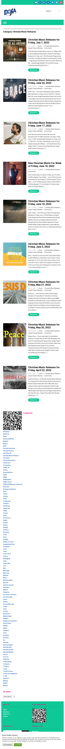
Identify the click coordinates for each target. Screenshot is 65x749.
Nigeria (5, 589)
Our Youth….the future (9, 594)
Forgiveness (7, 501)
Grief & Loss (7, 518)
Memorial (6, 573)
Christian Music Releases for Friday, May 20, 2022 (44, 326)
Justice (5, 556)
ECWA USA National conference (12, 484)
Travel (5, 669)
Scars (5, 633)
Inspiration (6, 546)
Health (5, 520)
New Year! (6, 587)
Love (4, 566)
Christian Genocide (9, 448)
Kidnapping (6, 558)
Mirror (5, 577)
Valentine (6, 678)
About (5, 709)
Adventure (6, 431)
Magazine (35, 731)
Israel (5, 549)
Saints (5, 628)
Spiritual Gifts (7, 647)
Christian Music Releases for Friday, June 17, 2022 (44, 124)
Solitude (5, 642)
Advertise (6, 712)
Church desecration (9, 460)
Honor (5, 534)
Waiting (5, 681)
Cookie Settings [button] (7, 744)
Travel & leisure (8, 671)
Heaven (5, 522)
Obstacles (6, 592)
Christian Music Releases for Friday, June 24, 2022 (44, 81)
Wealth (5, 683)
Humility (5, 539)
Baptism (5, 441)
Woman (5, 685)
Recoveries (6, 613)
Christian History (8, 451)
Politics (5, 601)
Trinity (5, 676)
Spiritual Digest (8, 645)
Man (4, 568)
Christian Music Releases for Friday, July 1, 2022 (44, 41)
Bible (4, 446)
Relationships (7, 616)
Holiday (5, 527)
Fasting (5, 496)
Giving (5, 510)
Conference (6, 463)
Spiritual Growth (8, 649)
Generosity (6, 508)
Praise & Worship (37, 48)
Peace (5, 599)
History (5, 525)
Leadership (6, 563)
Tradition (6, 666)
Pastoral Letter (7, 597)
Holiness (6, 530)
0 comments (48, 48)
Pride (5, 609)
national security (8, 585)
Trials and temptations (10, 673)
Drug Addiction (7, 472)
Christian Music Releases (51, 46)
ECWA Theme (7, 482)
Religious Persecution (10, 621)
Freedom (6, 503)
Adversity (6, 434)
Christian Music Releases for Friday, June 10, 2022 (44, 202)
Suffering (6, 659)
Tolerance (6, 664)
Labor (5, 561)
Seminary (6, 635)
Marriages (6, 570)
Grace (5, 515)
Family (5, 494)
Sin (4, 640)
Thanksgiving (7, 661)
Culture (5, 470)
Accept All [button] (18, 744)
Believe (5, 443)
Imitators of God (8, 542)
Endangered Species (9, 489)
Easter (5, 474)
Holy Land (6, 532)
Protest (5, 611)
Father (5, 498)
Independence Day (8, 544)
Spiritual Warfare (8, 652)
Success (5, 657)
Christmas (6, 458)
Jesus (5, 551)
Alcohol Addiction (8, 439)
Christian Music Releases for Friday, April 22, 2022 (44, 369)
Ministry (5, 575)
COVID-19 (6, 467)
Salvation (6, 630)
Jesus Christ (7, 554)
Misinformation (8, 580)
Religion (5, 618)
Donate (5, 716)
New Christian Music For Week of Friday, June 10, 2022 (44, 164)
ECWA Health (7, 479)
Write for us (6, 714)
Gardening (6, 506)
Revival (5, 625)
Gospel (30, 48)
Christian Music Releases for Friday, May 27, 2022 (44, 283)
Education (6, 486)
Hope (4, 537)
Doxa (39, 46)
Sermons (6, 637)
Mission (5, 582)
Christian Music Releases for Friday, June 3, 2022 (44, 245)
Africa (5, 436)
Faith (4, 491)
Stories (5, 654)
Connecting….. (7, 465)
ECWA (5, 477)
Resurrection (7, 623)
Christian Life (7, 453)
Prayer (5, 606)
